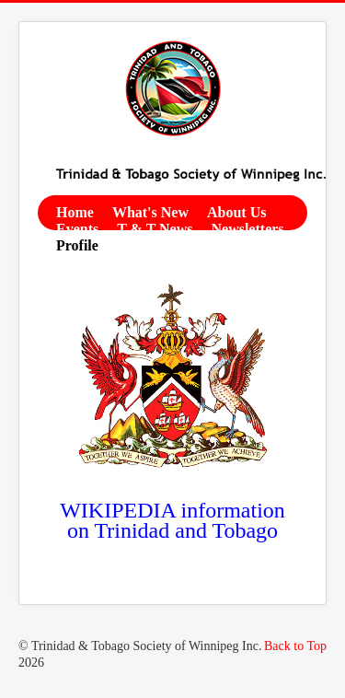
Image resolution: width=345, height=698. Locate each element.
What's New (150, 212)
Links (74, 262)
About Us (236, 212)
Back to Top (295, 646)
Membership (245, 245)
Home (75, 212)
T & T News (154, 229)
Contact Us (152, 245)
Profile (77, 245)
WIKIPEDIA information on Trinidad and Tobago (172, 520)
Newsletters (247, 229)
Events (77, 229)
